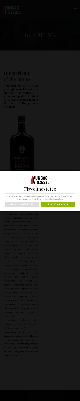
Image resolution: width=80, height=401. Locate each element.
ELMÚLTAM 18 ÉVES (58, 204)
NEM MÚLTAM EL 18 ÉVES (22, 204)
